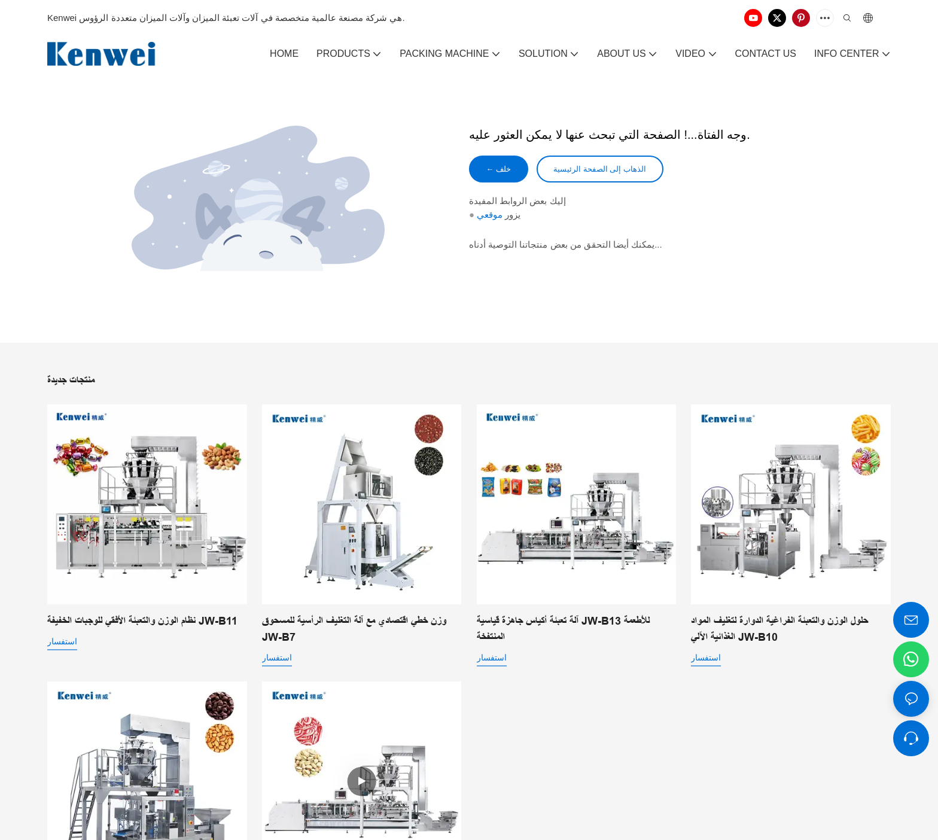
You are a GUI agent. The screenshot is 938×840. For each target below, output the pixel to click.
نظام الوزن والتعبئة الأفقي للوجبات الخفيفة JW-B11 (142, 621)
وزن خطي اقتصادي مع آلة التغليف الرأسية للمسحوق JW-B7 (354, 629)
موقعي (489, 216)
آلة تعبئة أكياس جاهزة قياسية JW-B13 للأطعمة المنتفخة (563, 629)
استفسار (62, 641)
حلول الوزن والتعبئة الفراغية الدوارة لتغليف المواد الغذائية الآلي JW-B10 (779, 629)
